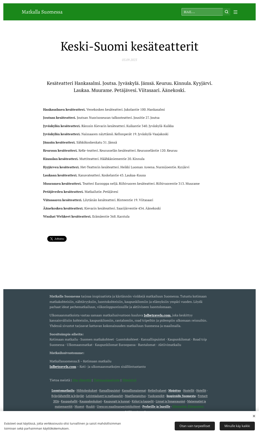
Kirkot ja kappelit (143, 401)
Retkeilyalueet (157, 390)
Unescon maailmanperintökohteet (118, 406)
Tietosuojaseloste (106, 380)
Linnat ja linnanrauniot (170, 401)
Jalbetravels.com (63, 366)
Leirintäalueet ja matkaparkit (104, 396)
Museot (79, 406)
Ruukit (90, 406)
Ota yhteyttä (81, 380)
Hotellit (201, 390)
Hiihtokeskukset (87, 390)
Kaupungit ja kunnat (117, 401)
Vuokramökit (156, 396)
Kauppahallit (69, 401)
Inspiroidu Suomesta (181, 396)
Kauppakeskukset (91, 401)
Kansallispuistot (109, 390)
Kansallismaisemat (134, 390)
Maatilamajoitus (135, 396)
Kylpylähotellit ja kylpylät (67, 396)
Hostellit (188, 390)
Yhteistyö (129, 380)
